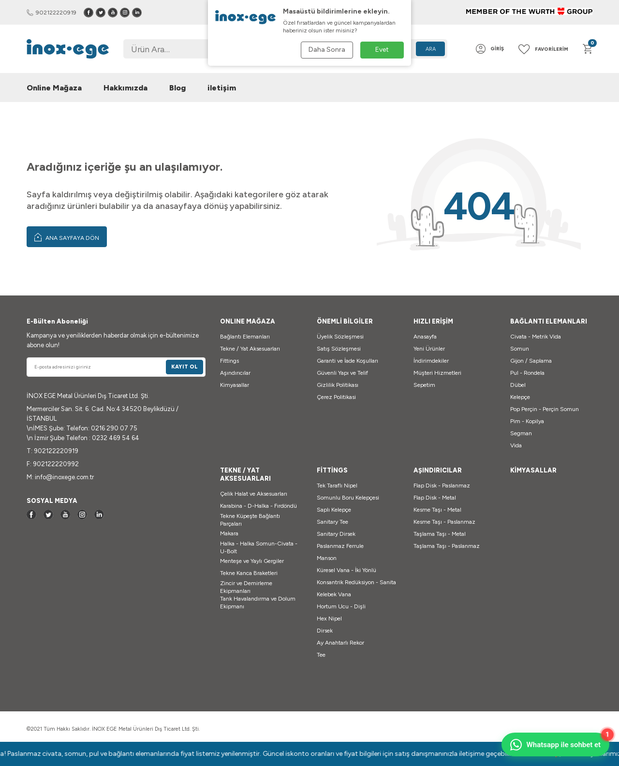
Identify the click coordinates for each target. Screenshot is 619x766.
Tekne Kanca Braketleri (249, 573)
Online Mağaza (54, 87)
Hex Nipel (329, 618)
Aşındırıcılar (235, 372)
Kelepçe (520, 397)
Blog (177, 87)
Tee (321, 654)
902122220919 (51, 12)
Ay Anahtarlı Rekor (340, 642)
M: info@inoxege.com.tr (60, 477)
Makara (229, 533)
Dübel (518, 385)
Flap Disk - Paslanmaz (441, 485)
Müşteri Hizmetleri (437, 372)
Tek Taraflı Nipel (337, 485)
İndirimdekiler (431, 360)
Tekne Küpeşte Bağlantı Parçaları (250, 520)
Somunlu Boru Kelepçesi (348, 497)
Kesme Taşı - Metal (437, 509)
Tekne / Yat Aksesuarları (250, 348)
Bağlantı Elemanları (245, 336)
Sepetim (424, 385)
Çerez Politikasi (336, 397)
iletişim (221, 87)
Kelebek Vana (334, 594)
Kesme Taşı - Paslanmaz (444, 521)
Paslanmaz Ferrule (340, 546)
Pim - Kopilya (527, 421)
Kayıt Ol (184, 367)
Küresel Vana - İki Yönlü (346, 570)
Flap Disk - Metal (434, 497)
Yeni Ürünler (429, 348)
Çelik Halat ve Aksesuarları (253, 493)
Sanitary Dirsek (336, 533)
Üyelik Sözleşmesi (340, 336)
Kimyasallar (234, 385)
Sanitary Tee (332, 521)
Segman (521, 433)
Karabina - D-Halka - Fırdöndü (258, 505)
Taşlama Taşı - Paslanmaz (446, 546)
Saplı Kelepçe (334, 509)
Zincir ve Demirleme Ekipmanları (246, 587)
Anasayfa (425, 336)
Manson (327, 558)
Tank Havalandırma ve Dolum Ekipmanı (257, 602)
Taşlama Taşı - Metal (439, 533)
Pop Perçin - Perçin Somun (544, 409)
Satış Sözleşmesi (339, 348)
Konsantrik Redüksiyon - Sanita (356, 582)
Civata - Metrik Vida (535, 336)
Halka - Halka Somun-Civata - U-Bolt (258, 547)
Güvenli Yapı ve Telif (342, 372)
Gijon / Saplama (531, 360)
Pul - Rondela (527, 372)
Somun (519, 348)
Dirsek (325, 630)
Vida (516, 445)
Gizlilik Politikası (337, 385)
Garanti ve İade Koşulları (347, 360)
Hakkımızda (125, 87)
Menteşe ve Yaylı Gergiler (252, 561)
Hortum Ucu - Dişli (341, 606)
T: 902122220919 (52, 451)
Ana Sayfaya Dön (66, 237)
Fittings (229, 360)
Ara (431, 49)
